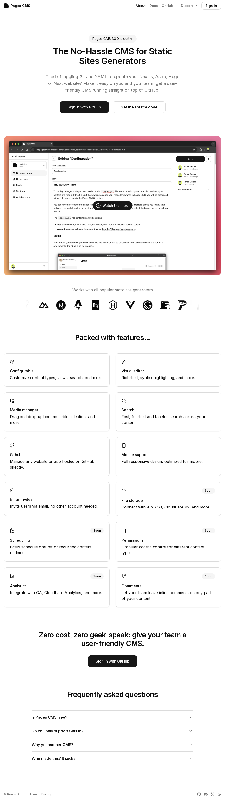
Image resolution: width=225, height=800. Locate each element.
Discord (189, 6)
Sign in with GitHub (84, 107)
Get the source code (139, 107)
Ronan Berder (16, 794)
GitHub (169, 6)
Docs (153, 6)
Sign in (211, 6)
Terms (34, 794)
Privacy (46, 794)
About (141, 6)
